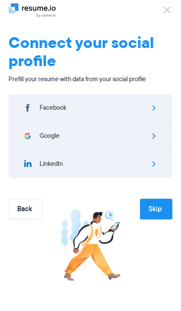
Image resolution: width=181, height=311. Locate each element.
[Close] (167, 10)
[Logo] (36, 10)
